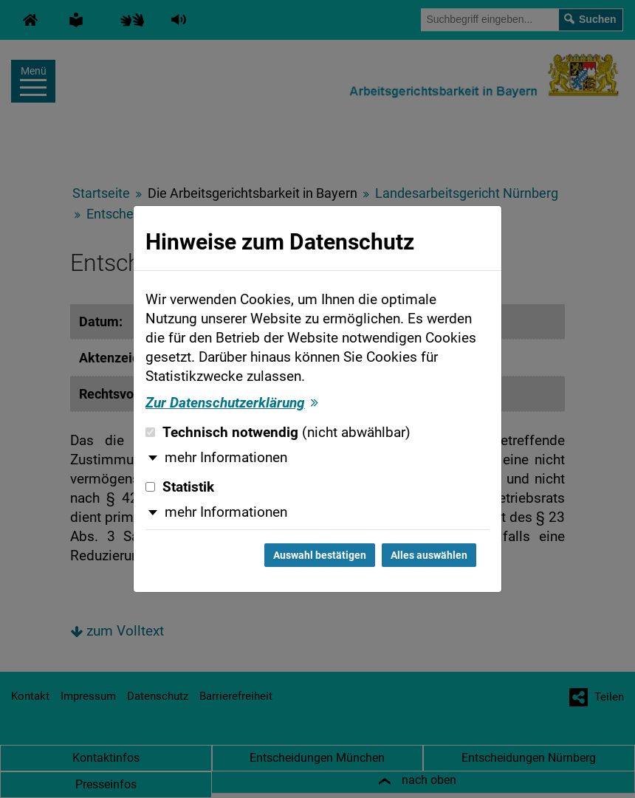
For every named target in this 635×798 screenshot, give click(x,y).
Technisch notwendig (278, 432)
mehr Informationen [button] (226, 458)
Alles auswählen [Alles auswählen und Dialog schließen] (429, 555)
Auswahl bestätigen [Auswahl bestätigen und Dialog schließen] (319, 555)
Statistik (179, 487)
